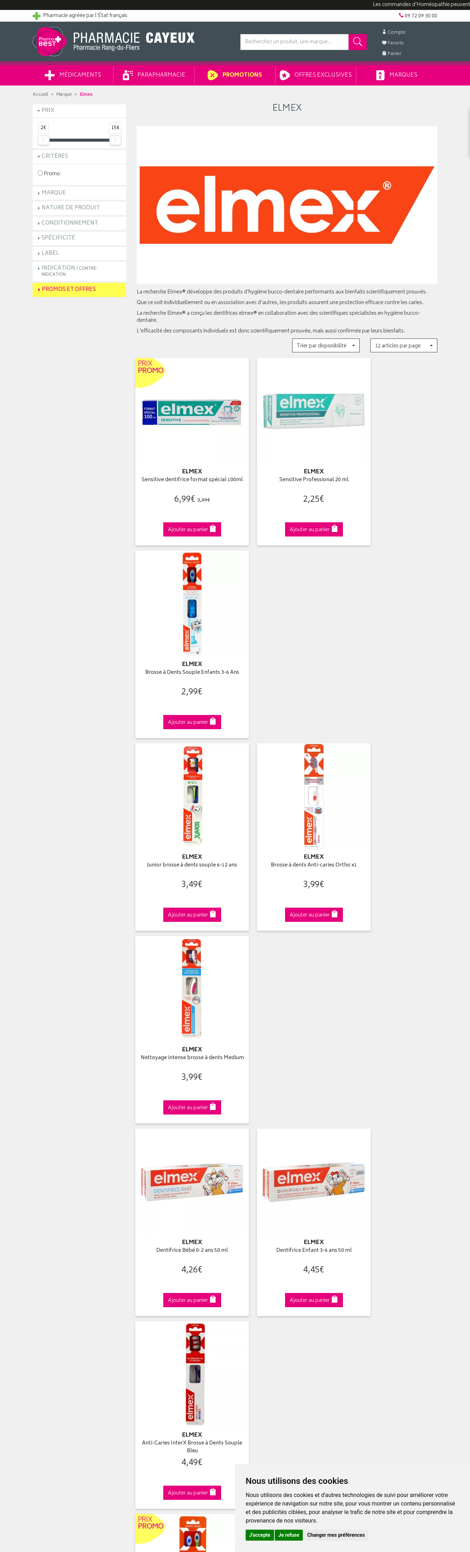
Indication (70, 271)
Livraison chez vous (366, 1278)
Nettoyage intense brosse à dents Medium (391, 652)
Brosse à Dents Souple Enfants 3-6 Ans (391, 472)
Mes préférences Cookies (165, 1368)
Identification (254, 1269)
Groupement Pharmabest (61, 1278)
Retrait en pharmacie (367, 1269)
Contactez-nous (51, 1294)
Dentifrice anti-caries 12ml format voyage (391, 1012)
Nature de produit (71, 208)
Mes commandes (259, 1286)
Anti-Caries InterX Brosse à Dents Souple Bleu (391, 832)
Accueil (40, 95)
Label (50, 253)
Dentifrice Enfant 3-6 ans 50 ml (287, 828)
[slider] (43, 140)
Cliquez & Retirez (79, 1147)
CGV (142, 1335)
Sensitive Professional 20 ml (287, 468)
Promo (49, 174)
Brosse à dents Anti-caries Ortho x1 (287, 648)
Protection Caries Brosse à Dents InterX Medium (287, 1012)
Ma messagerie (257, 1310)
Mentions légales (156, 1343)
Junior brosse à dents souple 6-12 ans (183, 652)
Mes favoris (253, 1302)
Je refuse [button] (288, 1535)
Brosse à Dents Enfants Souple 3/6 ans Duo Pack (183, 1012)
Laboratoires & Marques (163, 1278)
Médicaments (73, 75)
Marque (64, 95)
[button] (325, 345)
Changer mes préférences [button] (336, 1535)
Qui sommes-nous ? (56, 1269)
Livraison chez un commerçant (379, 1286)
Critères (55, 156)
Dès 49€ (183, 1150)
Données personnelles (162, 1351)
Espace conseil (154, 1302)
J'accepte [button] (259, 1535)
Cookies (146, 1360)
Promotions (235, 75)
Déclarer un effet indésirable (168, 1327)
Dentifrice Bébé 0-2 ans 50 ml (183, 828)
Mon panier (252, 1294)
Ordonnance (151, 1318)
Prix (48, 111)
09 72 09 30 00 (391, 1147)
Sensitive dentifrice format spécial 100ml (183, 472)
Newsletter (149, 1310)
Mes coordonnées (261, 1278)
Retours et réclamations (59, 1302)
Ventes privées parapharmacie (170, 1294)
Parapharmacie (154, 75)
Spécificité (58, 238)
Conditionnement (70, 223)
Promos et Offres (69, 290)
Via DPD (287, 1147)
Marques (396, 75)
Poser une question (54, 1286)
